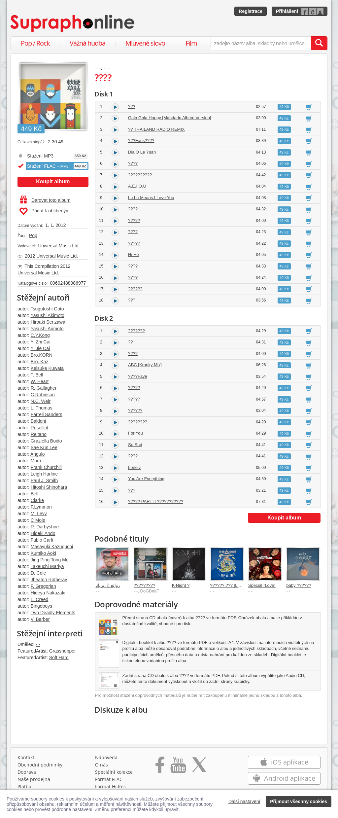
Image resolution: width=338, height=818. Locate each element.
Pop (33, 235)
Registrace (250, 11)
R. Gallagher (44, 388)
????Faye (137, 376)
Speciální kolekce (114, 772)
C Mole (38, 520)
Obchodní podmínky (39, 765)
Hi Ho (133, 254)
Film (191, 43)
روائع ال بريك (108, 585)
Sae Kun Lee (44, 447)
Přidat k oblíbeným (44, 211)
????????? (144, 585)
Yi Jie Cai (40, 348)
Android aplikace (284, 778)
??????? (136, 330)
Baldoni (38, 421)
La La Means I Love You (151, 197)
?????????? (140, 174)
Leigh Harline (44, 474)
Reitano (39, 434)
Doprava (26, 772)
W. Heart (40, 381)
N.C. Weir (41, 401)
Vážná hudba (87, 43)
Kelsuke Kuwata (47, 368)
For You (135, 433)
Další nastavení (244, 801)
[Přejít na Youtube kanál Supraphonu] (178, 767)
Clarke (37, 500)
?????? (135, 288)
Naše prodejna (33, 779)
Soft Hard (59, 657)
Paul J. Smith (44, 480)
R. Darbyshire (45, 526)
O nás (101, 765)
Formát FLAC (108, 779)
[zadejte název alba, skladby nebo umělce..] (261, 43)
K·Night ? (180, 585)
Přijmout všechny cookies (298, 801)
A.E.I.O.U (137, 186)
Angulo (37, 454)
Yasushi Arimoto (46, 328)
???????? (137, 421)
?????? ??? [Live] (227, 585)
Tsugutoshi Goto (47, 308)
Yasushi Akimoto (47, 315)
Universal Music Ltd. (59, 245)
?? (130, 341)
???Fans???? (141, 140)
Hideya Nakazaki (48, 592)
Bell (34, 493)
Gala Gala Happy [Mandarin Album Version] (169, 117)
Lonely (134, 467)
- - (38, 644)
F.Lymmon (41, 507)
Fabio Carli (42, 540)
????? (134, 220)
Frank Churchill (46, 467)
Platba (24, 786)
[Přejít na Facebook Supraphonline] (160, 767)
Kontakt (25, 757)
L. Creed (40, 599)
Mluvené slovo (145, 43)
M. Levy (39, 513)
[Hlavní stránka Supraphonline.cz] (73, 23)
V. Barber (40, 619)
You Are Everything (146, 478)
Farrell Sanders (46, 414)
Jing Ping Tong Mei (50, 559)
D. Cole (38, 573)
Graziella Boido (46, 441)
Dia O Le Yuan (142, 152)
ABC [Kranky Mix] (145, 364)
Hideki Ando (43, 533)
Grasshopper (62, 651)
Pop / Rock (35, 43)
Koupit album (53, 181)
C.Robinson (43, 394)
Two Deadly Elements (52, 612)
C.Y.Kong (40, 335)
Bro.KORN (41, 355)
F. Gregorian (43, 586)
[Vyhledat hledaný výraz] (319, 43)
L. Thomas (41, 407)
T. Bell (36, 374)
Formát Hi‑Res (110, 786)
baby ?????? (298, 585)
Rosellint (40, 427)
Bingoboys (41, 606)
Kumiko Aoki (43, 553)
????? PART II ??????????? (155, 501)
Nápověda (106, 757)
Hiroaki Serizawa (48, 322)
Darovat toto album (45, 200)
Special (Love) (262, 585)
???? (133, 163)
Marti (36, 460)
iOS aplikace (284, 762)
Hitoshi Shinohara (49, 487)
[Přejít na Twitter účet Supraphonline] (199, 767)
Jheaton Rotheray (49, 579)
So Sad (135, 444)
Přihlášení (287, 11)
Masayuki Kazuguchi (52, 546)
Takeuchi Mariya (47, 566)
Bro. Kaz (40, 361)
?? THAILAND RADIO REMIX (156, 129)
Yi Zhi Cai (40, 341)
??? (131, 106)
